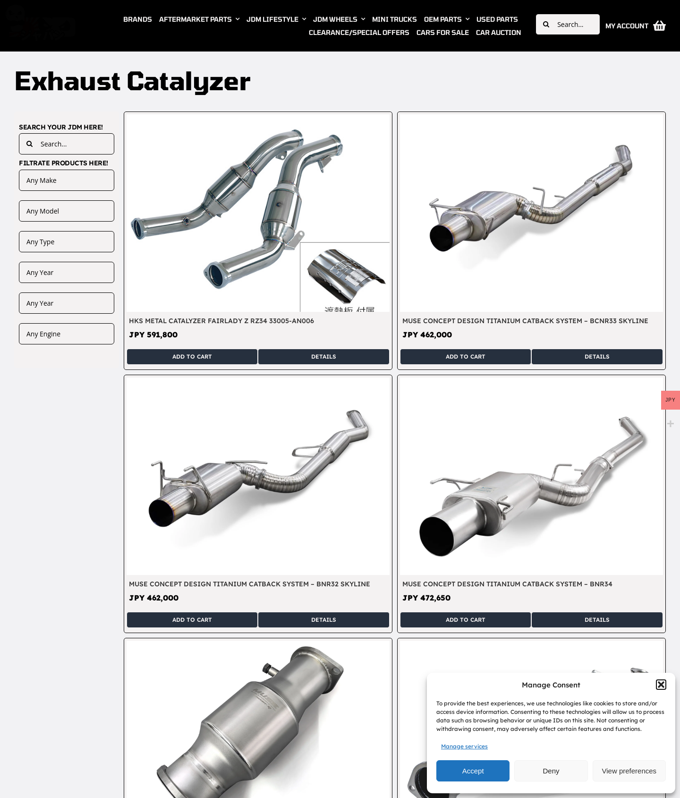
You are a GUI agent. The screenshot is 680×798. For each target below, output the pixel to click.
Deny (551, 771)
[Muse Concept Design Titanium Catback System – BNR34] (531, 382)
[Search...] (568, 24)
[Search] (546, 24)
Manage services (464, 746)
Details (323, 356)
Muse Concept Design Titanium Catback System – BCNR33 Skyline (525, 321)
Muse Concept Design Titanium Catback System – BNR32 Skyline (249, 584)
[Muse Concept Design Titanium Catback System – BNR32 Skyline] (258, 382)
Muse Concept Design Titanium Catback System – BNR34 (507, 584)
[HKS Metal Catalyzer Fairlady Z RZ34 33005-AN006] (258, 119)
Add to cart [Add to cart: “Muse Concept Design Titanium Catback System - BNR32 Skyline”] (192, 619)
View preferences (629, 771)
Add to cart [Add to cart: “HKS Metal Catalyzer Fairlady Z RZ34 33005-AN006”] (192, 356)
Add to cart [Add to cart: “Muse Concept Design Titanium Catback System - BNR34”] (465, 619)
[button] (661, 684)
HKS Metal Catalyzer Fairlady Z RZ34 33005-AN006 (221, 321)
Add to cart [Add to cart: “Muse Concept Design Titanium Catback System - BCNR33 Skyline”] (465, 356)
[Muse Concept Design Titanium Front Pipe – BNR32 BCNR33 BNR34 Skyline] (531, 646)
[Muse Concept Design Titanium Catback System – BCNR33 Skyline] (531, 119)
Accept (473, 771)
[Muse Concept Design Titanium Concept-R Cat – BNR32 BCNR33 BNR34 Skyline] (258, 646)
